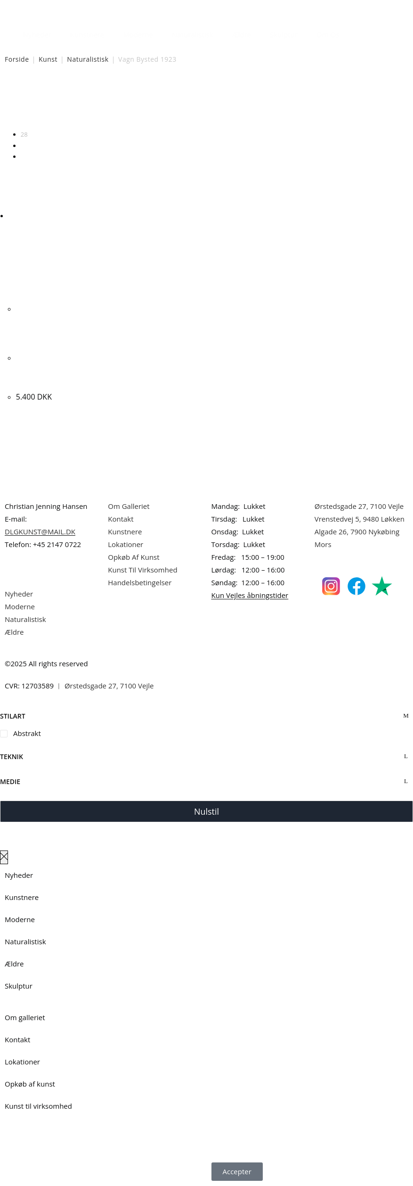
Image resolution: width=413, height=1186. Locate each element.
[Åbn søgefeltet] (354, 32)
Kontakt (120, 518)
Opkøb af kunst (30, 1083)
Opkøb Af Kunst (133, 557)
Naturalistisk (192, 34)
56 (24, 145)
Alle (26, 156)
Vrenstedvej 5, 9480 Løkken (360, 518)
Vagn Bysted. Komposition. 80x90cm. (40, 369)
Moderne (138, 34)
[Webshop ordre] (206, 104)
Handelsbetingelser (139, 582)
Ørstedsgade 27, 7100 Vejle (359, 506)
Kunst (48, 59)
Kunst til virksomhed (38, 1106)
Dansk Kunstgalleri (47, 9)
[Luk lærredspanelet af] (4, 857)
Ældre (241, 34)
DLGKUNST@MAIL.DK (40, 531)
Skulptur (284, 34)
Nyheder (37, 34)
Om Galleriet (128, 506)
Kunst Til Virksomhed (142, 569)
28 (24, 134)
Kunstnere (87, 34)
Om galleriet (25, 1017)
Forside (17, 59)
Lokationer (125, 544)
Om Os (327, 34)
